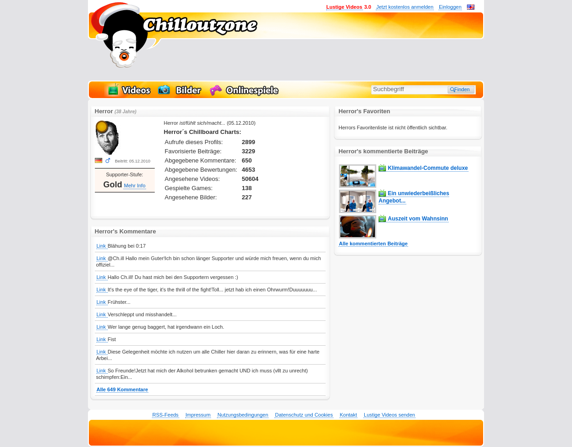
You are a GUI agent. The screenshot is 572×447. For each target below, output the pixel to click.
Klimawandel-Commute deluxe (428, 168)
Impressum (198, 415)
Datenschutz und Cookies (304, 415)
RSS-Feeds (165, 415)
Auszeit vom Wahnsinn (418, 218)
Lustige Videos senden (389, 415)
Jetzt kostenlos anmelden (404, 7)
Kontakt (348, 415)
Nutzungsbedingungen (242, 415)
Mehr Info (134, 185)
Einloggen (450, 7)
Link (102, 246)
